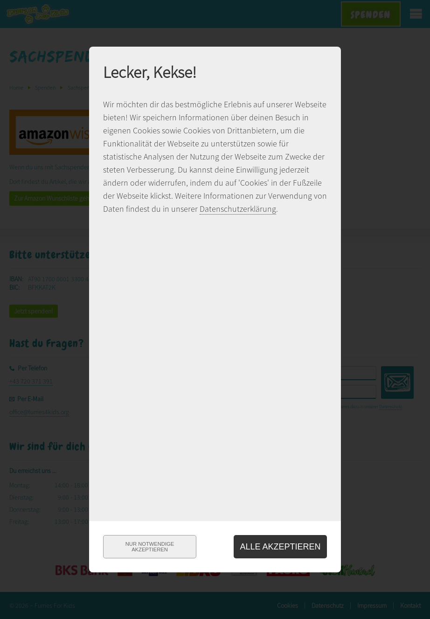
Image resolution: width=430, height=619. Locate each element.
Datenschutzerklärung (238, 208)
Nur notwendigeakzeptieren (149, 546)
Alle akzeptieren (280, 546)
